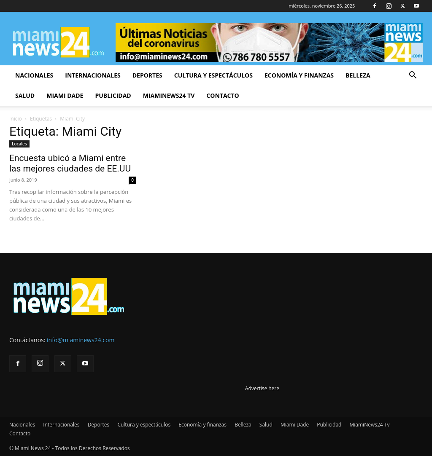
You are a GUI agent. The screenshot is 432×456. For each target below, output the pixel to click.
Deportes (147, 75)
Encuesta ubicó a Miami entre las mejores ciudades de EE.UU (70, 163)
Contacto (222, 95)
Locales (19, 144)
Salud (25, 95)
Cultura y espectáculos (213, 75)
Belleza (358, 75)
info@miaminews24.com (80, 340)
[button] (412, 76)
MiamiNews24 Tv (169, 95)
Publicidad (113, 95)
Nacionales (34, 75)
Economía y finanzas (299, 75)
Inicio (15, 118)
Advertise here (262, 388)
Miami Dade (64, 95)
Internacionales (92, 75)
